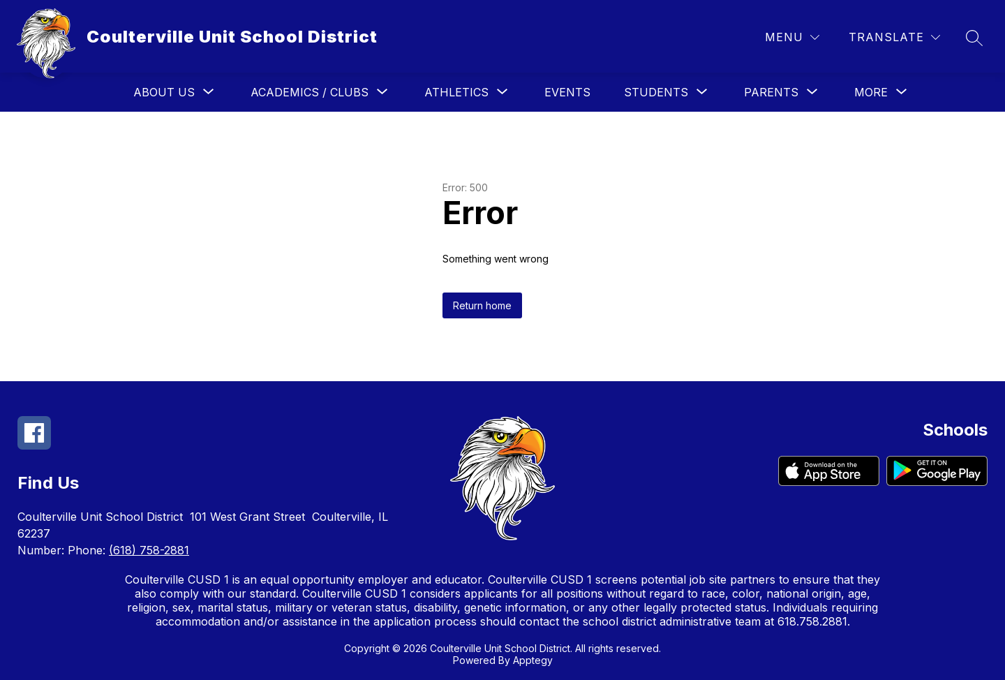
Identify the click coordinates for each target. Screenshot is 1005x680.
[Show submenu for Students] (656, 92)
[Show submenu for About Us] (164, 92)
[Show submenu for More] (871, 92)
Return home (482, 305)
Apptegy (533, 660)
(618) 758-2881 (149, 550)
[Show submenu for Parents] (771, 92)
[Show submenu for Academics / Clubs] (309, 92)
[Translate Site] (894, 37)
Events (567, 92)
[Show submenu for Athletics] (456, 92)
